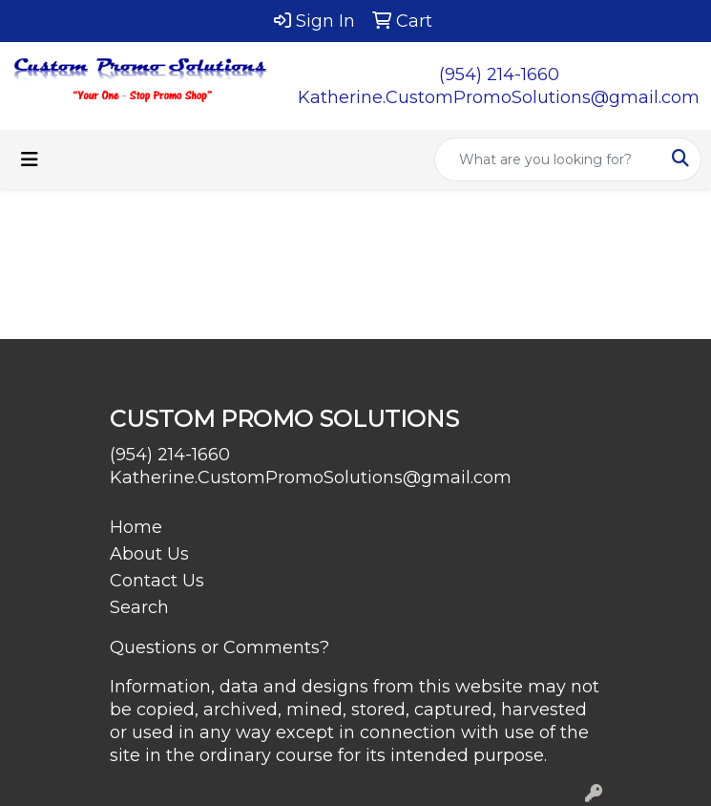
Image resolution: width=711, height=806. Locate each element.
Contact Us (157, 580)
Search (139, 607)
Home (136, 527)
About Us (149, 553)
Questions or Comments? (219, 647)
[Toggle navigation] (30, 159)
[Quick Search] (547, 159)
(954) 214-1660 (499, 74)
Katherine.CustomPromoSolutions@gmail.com (499, 97)
